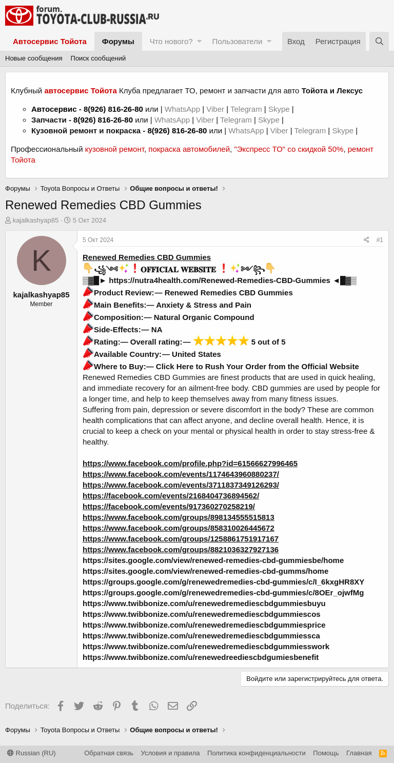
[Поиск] (379, 41)
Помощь (326, 753)
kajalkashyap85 (36, 220)
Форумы (118, 41)
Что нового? (171, 41)
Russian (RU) (31, 753)
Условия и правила (170, 753)
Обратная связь (108, 753)
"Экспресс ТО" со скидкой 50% (288, 149)
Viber (215, 109)
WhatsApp (183, 109)
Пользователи (237, 41)
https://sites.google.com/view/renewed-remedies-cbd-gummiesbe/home (213, 560)
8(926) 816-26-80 (113, 109)
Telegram (247, 109)
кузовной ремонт (114, 149)
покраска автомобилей (189, 149)
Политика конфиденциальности (256, 753)
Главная (358, 753)
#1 (380, 240)
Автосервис (54, 109)
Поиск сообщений (98, 58)
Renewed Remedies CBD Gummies (147, 257)
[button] (199, 41)
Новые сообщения (34, 58)
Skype (280, 109)
